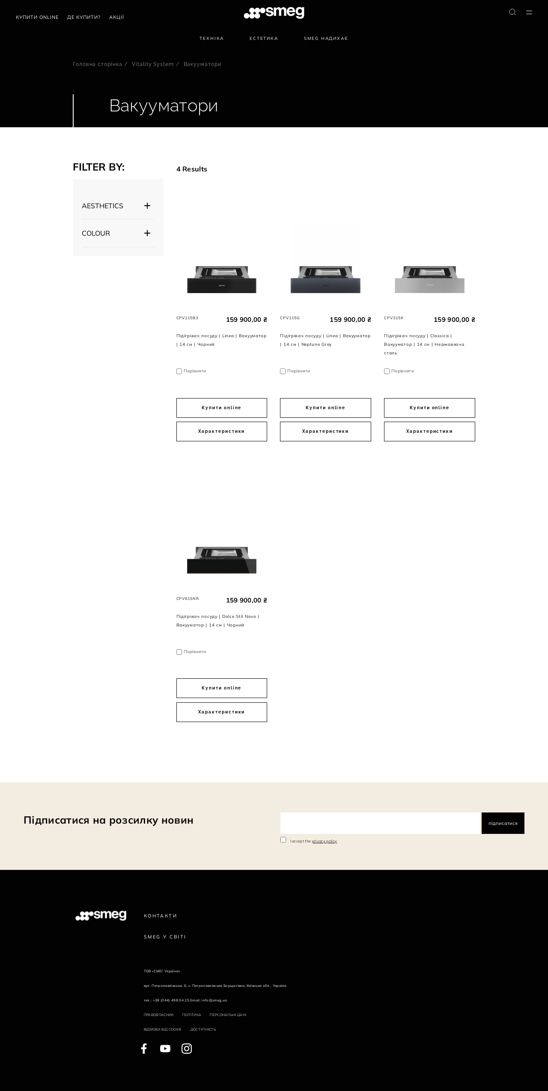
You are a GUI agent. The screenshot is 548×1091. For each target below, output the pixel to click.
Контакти (160, 916)
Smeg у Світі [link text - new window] (165, 937)
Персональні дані (228, 1015)
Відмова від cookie (163, 1029)
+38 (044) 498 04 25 (171, 1000)
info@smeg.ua (214, 1000)
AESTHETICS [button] (102, 205)
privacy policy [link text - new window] (324, 841)
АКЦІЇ (116, 17)
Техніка (212, 38)
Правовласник (159, 1015)
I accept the (313, 841)
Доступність (203, 1029)
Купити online (221, 407)
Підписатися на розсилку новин (109, 819)
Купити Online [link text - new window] (37, 17)
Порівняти (195, 371)
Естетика (264, 38)
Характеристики (221, 431)
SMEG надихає (326, 38)
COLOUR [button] (96, 233)
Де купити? (84, 17)
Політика (192, 1015)
